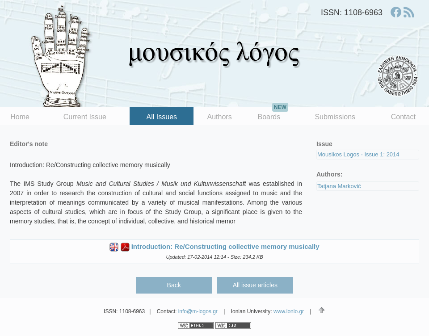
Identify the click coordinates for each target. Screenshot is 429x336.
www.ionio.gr (288, 311)
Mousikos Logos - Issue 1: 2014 (358, 154)
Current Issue (84, 117)
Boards (272, 114)
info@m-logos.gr (198, 311)
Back (174, 285)
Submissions (335, 117)
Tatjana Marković (339, 186)
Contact (403, 117)
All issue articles (255, 285)
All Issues (162, 117)
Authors (219, 117)
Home (19, 117)
